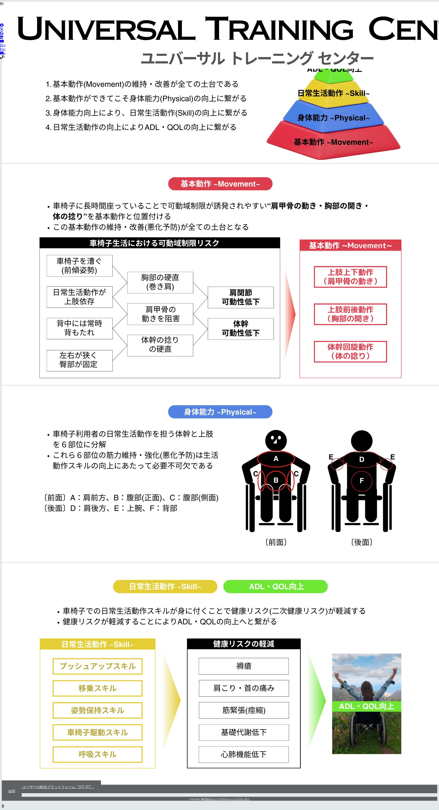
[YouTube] (2, 41)
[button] (3, 806)
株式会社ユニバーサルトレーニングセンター (225, 799)
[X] (2, 29)
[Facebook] (2, 25)
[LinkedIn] (1, 37)
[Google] (1, 33)
